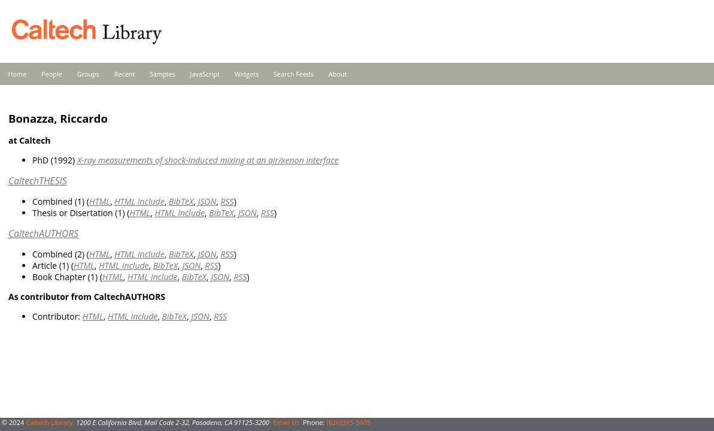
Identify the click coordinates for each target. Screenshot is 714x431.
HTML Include (139, 201)
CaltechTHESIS (37, 180)
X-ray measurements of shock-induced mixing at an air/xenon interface (208, 160)
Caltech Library (49, 422)
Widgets (247, 73)
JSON (207, 201)
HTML (99, 201)
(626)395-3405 (348, 422)
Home (17, 73)
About (338, 73)
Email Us (286, 422)
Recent (124, 73)
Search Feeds (294, 73)
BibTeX (181, 201)
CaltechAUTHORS (43, 233)
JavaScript (205, 73)
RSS (227, 201)
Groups (88, 73)
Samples (162, 73)
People (51, 73)
